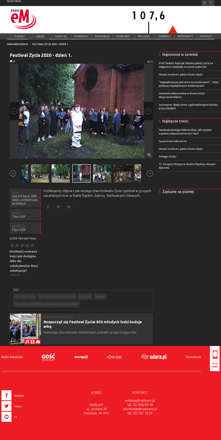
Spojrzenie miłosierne (173, 141)
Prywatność (193, 357)
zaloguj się (15, 274)
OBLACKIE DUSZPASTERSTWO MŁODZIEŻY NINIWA (46, 304)
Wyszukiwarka (211, 3)
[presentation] (20, 422)
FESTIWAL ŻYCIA (25, 296)
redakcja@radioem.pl (140, 400)
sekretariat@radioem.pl (140, 409)
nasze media (14, 1)
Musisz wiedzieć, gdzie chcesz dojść (181, 74)
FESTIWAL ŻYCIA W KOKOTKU (57, 296)
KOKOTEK (85, 296)
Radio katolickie (12, 357)
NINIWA (100, 296)
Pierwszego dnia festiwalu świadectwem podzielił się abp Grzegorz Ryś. (90, 332)
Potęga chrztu (167, 156)
